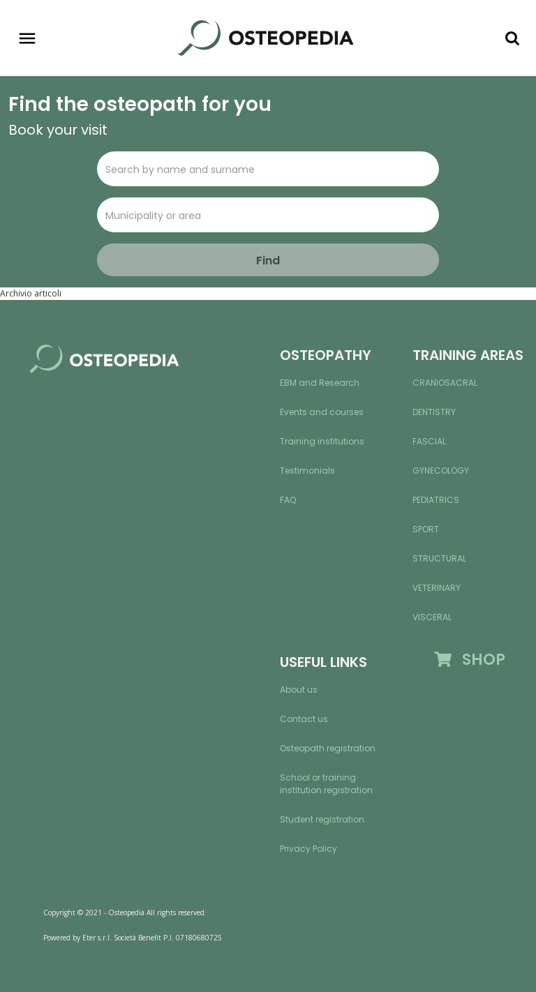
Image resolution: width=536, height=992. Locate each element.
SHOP (469, 659)
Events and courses (322, 412)
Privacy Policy (308, 849)
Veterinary (436, 588)
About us (299, 690)
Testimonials (307, 470)
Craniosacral (444, 383)
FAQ (288, 500)
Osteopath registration (327, 748)
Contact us (304, 719)
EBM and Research (319, 383)
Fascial (429, 441)
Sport (425, 529)
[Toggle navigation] (27, 38)
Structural (439, 558)
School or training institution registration (326, 784)
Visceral (432, 617)
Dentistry (434, 412)
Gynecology (440, 470)
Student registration (322, 819)
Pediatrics (435, 500)
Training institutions (322, 441)
